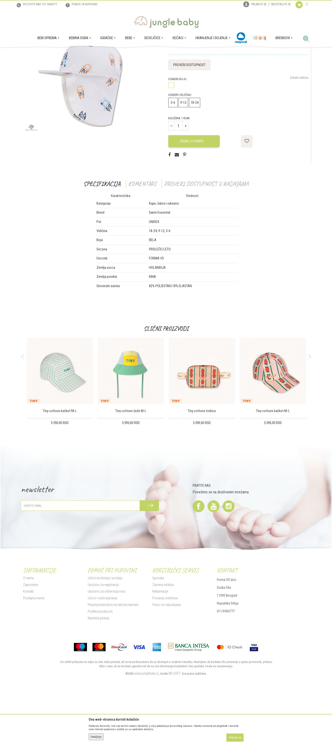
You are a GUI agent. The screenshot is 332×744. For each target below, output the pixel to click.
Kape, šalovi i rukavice (96, 54)
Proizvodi (46, 54)
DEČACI (59, 54)
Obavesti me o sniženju (294, 89)
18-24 (195, 150)
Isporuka (158, 625)
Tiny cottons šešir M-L (130, 458)
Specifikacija (101, 231)
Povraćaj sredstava (165, 645)
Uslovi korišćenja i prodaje (105, 625)
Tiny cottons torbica (202, 458)
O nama (28, 625)
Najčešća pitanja (98, 665)
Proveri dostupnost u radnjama (206, 231)
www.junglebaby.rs (146, 721)
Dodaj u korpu (193, 188)
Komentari (142, 231)
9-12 (183, 150)
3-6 (173, 150)
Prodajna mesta (33, 645)
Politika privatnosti (100, 659)
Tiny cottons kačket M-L (60, 458)
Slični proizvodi (166, 376)
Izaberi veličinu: (180, 142)
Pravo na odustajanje (166, 652)
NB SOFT (174, 721)
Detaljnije (96, 737)
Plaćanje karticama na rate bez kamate (113, 652)
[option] (59, 439)
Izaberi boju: (177, 127)
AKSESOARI (73, 54)
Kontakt (28, 639)
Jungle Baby (30, 54)
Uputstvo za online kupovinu (106, 639)
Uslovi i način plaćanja (102, 645)
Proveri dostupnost (189, 112)
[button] (308, 39)
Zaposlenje (30, 632)
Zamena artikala (163, 632)
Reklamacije (160, 639)
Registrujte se (281, 4)
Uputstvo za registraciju (103, 632)
